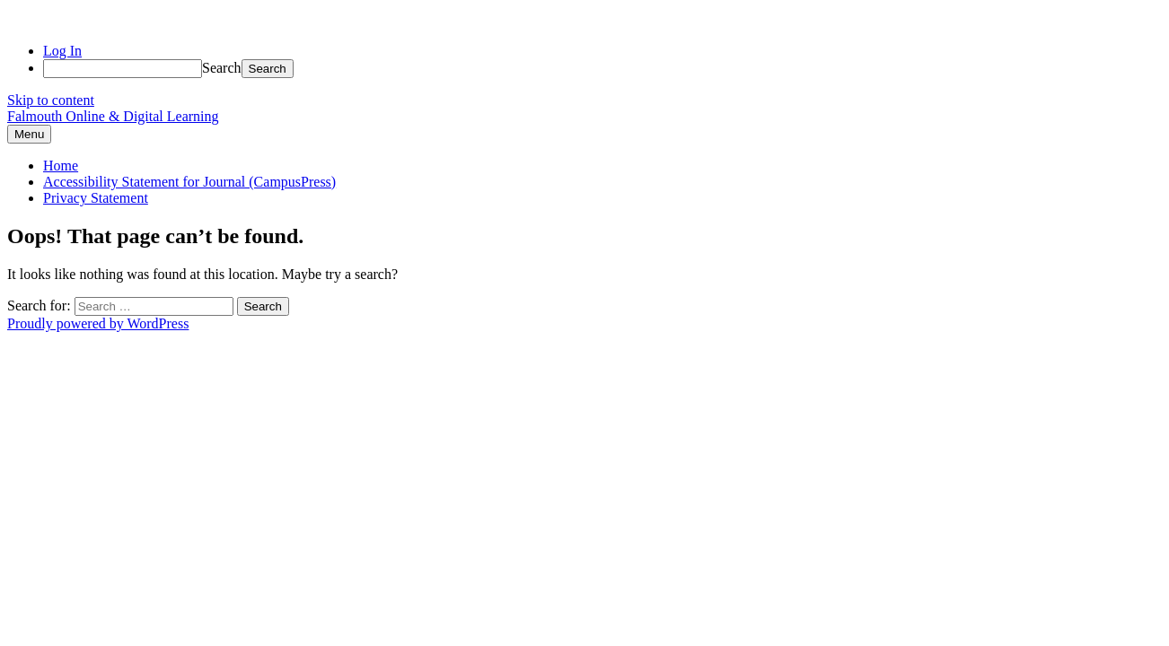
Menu (29, 134)
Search (222, 67)
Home (60, 165)
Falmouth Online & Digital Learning (113, 116)
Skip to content (50, 100)
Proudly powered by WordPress (98, 323)
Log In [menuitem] (62, 50)
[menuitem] (602, 68)
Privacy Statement (95, 197)
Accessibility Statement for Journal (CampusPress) (189, 181)
